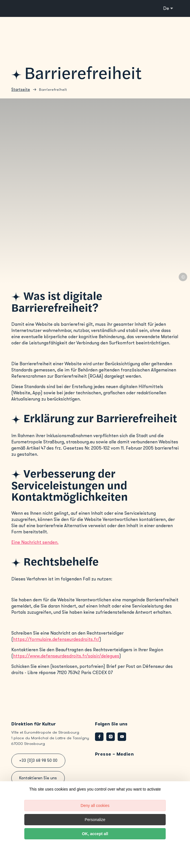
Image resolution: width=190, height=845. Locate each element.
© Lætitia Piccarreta (183, 277)
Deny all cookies (95, 805)
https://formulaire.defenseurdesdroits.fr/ (56, 639)
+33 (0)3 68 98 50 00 (38, 760)
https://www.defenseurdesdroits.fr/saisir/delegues (66, 656)
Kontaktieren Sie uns (38, 778)
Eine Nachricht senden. (35, 542)
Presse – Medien (114, 754)
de (166, 8)
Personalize (95, 819)
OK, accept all (95, 833)
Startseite (20, 89)
